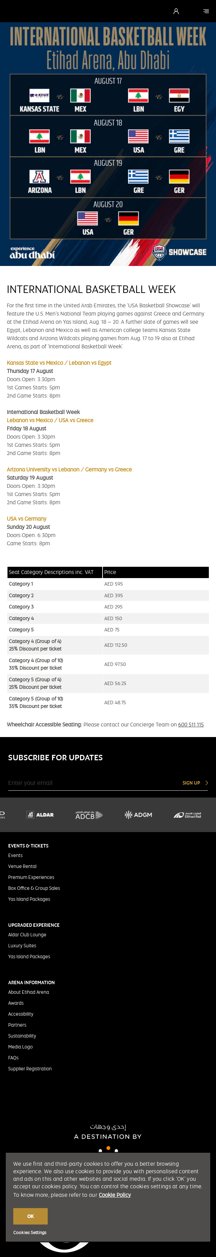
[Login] (176, 11)
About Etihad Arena (28, 992)
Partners (17, 1025)
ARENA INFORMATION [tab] (31, 982)
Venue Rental (22, 866)
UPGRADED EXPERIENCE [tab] (34, 925)
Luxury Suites (22, 945)
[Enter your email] (79, 783)
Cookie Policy (115, 1195)
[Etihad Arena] (206, 11)
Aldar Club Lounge (27, 935)
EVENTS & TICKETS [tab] (28, 846)
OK (30, 1216)
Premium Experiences (31, 877)
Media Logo (20, 1047)
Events (15, 855)
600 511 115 (191, 724)
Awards (16, 1003)
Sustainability (22, 1036)
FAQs (13, 1058)
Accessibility (20, 1014)
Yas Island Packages (29, 899)
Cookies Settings (29, 1232)
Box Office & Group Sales (34, 888)
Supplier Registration (30, 1069)
